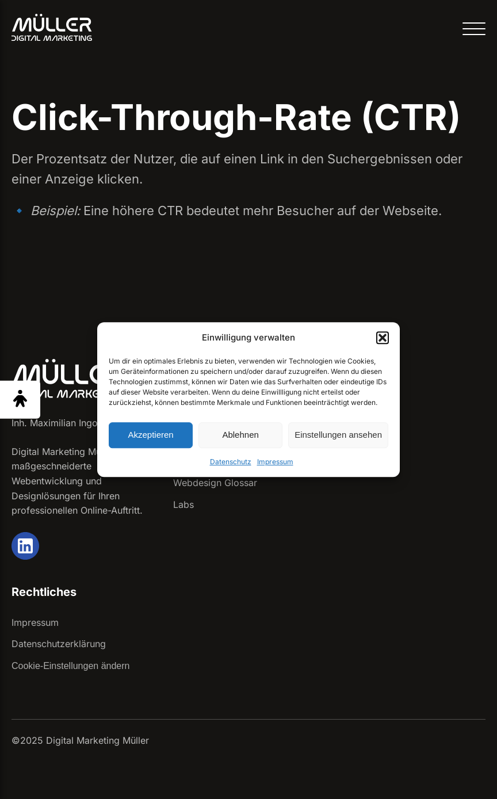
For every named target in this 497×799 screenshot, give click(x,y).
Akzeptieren (150, 434)
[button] (382, 337)
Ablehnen (240, 434)
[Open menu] (473, 29)
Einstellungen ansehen (338, 434)
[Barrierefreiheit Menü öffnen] (20, 399)
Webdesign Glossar (215, 482)
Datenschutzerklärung (59, 643)
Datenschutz (230, 461)
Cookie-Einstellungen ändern (70, 666)
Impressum (275, 461)
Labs (183, 504)
